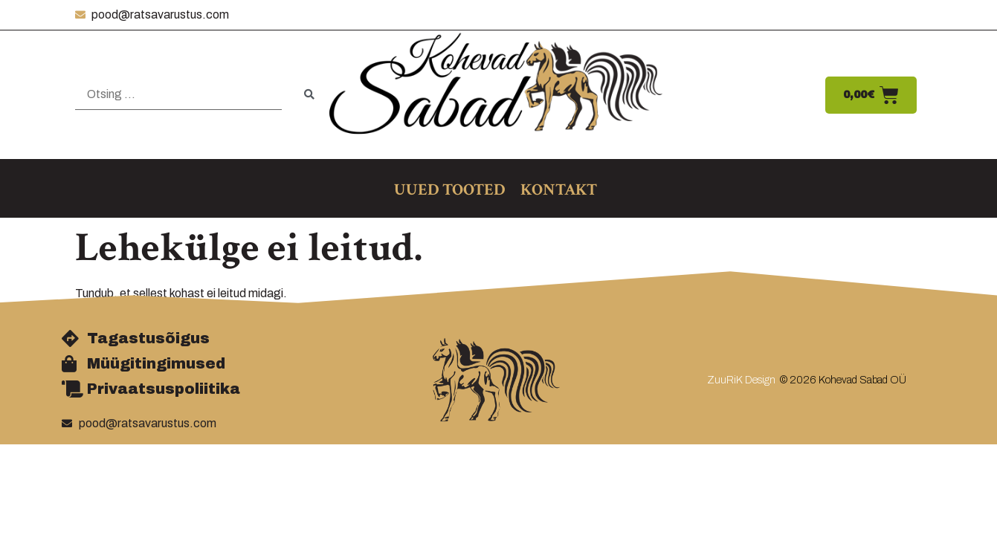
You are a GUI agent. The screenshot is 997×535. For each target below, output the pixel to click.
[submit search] (309, 95)
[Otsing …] (178, 95)
